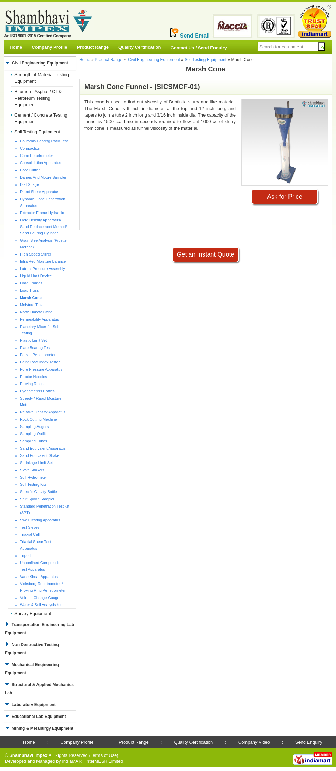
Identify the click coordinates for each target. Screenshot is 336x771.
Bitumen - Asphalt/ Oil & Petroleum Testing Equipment (38, 98)
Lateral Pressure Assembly (42, 269)
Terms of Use (104, 755)
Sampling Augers (34, 426)
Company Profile (49, 47)
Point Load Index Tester (40, 362)
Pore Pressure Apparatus (41, 369)
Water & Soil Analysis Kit (40, 605)
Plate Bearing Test (35, 348)
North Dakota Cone (36, 312)
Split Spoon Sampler (37, 499)
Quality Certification (139, 47)
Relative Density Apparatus (42, 412)
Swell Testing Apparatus (40, 520)
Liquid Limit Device (36, 276)
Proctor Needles (33, 376)
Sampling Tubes (33, 441)
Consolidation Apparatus (40, 163)
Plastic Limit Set (33, 340)
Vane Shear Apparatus (39, 576)
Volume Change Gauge (39, 597)
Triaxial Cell (30, 534)
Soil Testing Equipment (37, 131)
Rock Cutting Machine (38, 419)
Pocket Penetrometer (37, 355)
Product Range (92, 47)
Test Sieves (29, 527)
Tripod (25, 555)
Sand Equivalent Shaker (40, 455)
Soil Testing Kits (33, 484)
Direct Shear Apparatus (39, 192)
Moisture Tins (31, 305)
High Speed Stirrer (35, 254)
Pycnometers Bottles (37, 391)
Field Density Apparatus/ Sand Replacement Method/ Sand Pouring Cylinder (43, 226)
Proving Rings (31, 384)
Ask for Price (284, 196)
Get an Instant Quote (205, 254)
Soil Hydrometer (33, 477)
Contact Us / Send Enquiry (198, 47)
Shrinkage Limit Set (36, 463)
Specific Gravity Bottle (38, 492)
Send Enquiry (308, 742)
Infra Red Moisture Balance (43, 261)
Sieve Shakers (32, 470)
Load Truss (29, 290)
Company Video (254, 742)
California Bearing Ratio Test (44, 141)
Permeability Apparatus (39, 319)
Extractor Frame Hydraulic (42, 213)
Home (16, 47)
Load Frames (31, 283)
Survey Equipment (32, 613)
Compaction (30, 148)
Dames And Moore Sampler (43, 177)
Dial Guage (29, 184)
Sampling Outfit (33, 434)
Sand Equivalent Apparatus (43, 448)
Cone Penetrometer (36, 155)
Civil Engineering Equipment (154, 59)
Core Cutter (30, 170)
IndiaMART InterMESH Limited (92, 761)
